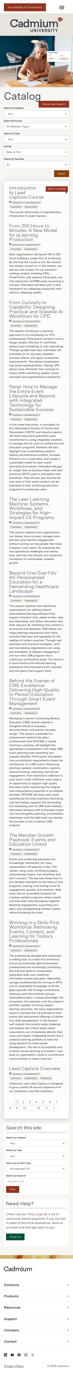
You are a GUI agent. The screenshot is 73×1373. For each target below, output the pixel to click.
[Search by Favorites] (36, 164)
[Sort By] (36, 152)
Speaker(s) (31, 206)
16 (38, 1108)
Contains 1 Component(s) (26, 414)
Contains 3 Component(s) (26, 945)
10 (24, 1108)
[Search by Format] (36, 126)
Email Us (15, 1236)
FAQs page (35, 1214)
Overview (16, 206)
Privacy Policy (14, 1366)
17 (46, 1108)
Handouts (46, 1078)
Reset (61, 173)
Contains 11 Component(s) (26, 202)
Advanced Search (53, 104)
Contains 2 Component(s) (26, 244)
